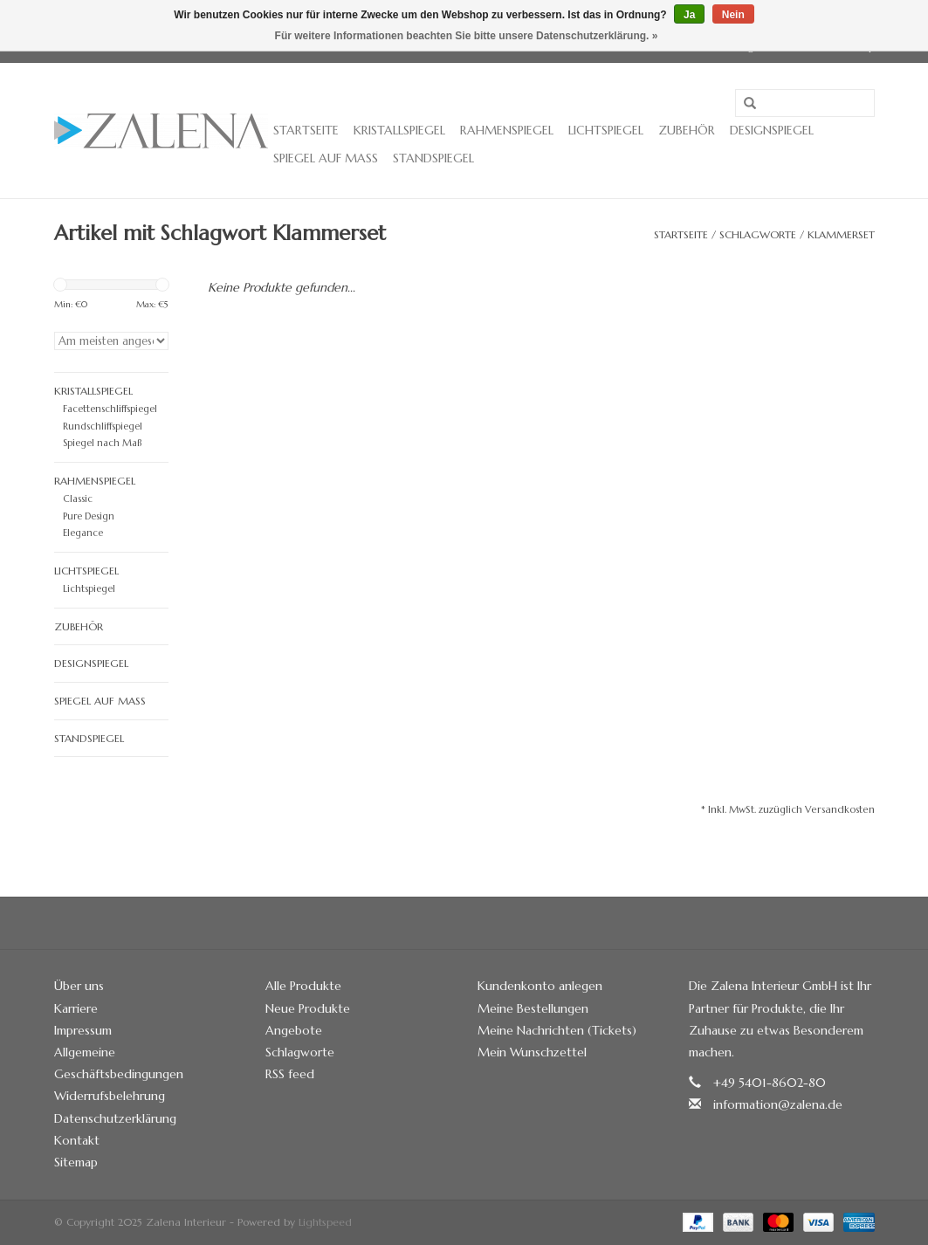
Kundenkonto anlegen (540, 986)
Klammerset (841, 234)
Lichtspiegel (605, 130)
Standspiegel (433, 158)
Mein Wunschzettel (532, 1052)
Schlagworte (757, 234)
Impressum (83, 1030)
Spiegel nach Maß (102, 443)
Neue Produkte (307, 1008)
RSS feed (289, 1074)
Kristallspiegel (399, 130)
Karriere (76, 1008)
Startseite (306, 130)
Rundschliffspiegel (102, 426)
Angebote (293, 1030)
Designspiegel (772, 130)
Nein (733, 15)
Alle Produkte (303, 986)
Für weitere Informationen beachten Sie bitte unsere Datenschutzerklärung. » (466, 36)
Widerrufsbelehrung (109, 1096)
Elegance (83, 532)
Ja (689, 15)
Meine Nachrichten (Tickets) (557, 1030)
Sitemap (76, 1162)
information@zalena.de (777, 1104)
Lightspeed (325, 1221)
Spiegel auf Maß (325, 158)
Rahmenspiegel (506, 130)
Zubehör (686, 130)
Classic (78, 498)
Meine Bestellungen (533, 1008)
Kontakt (77, 1140)
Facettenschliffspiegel (110, 408)
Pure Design (88, 516)
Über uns (79, 986)
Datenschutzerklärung (115, 1118)
